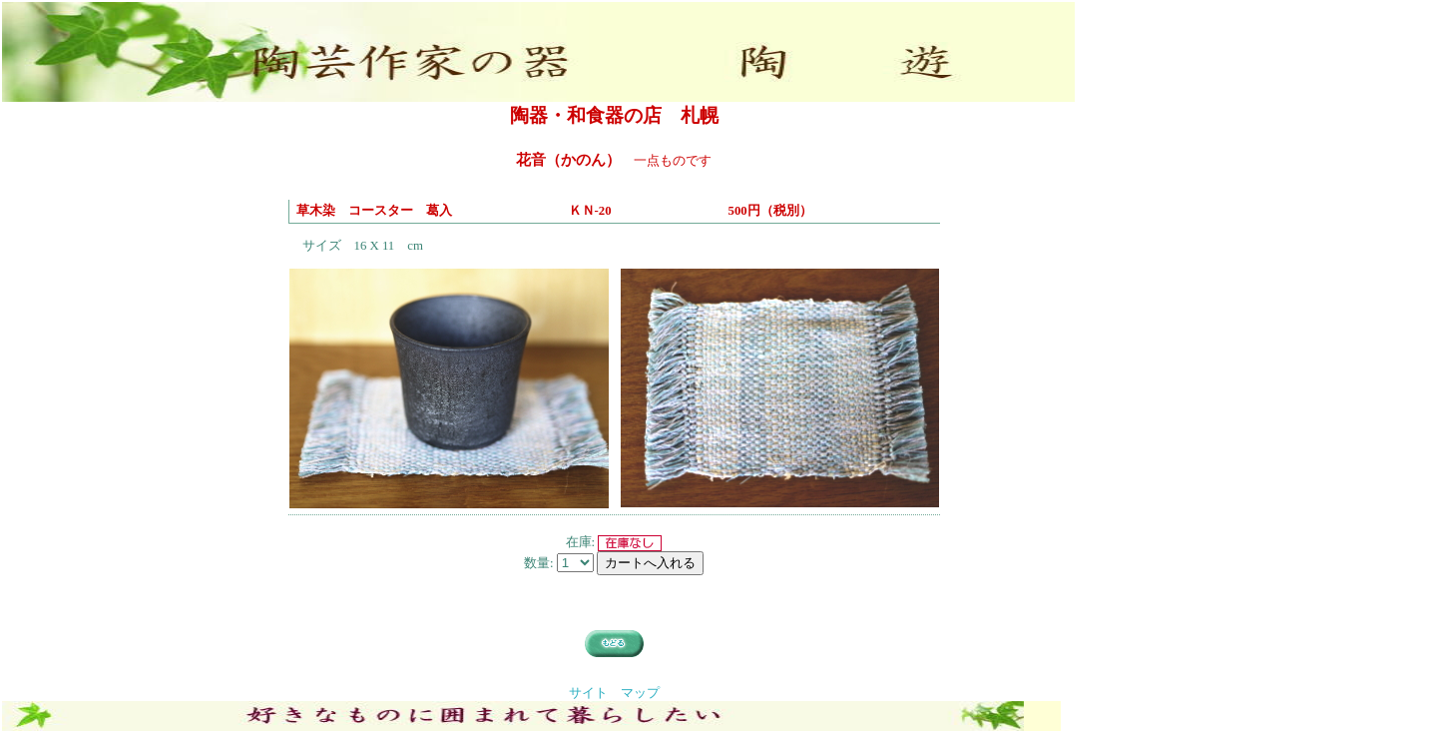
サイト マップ (614, 693)
